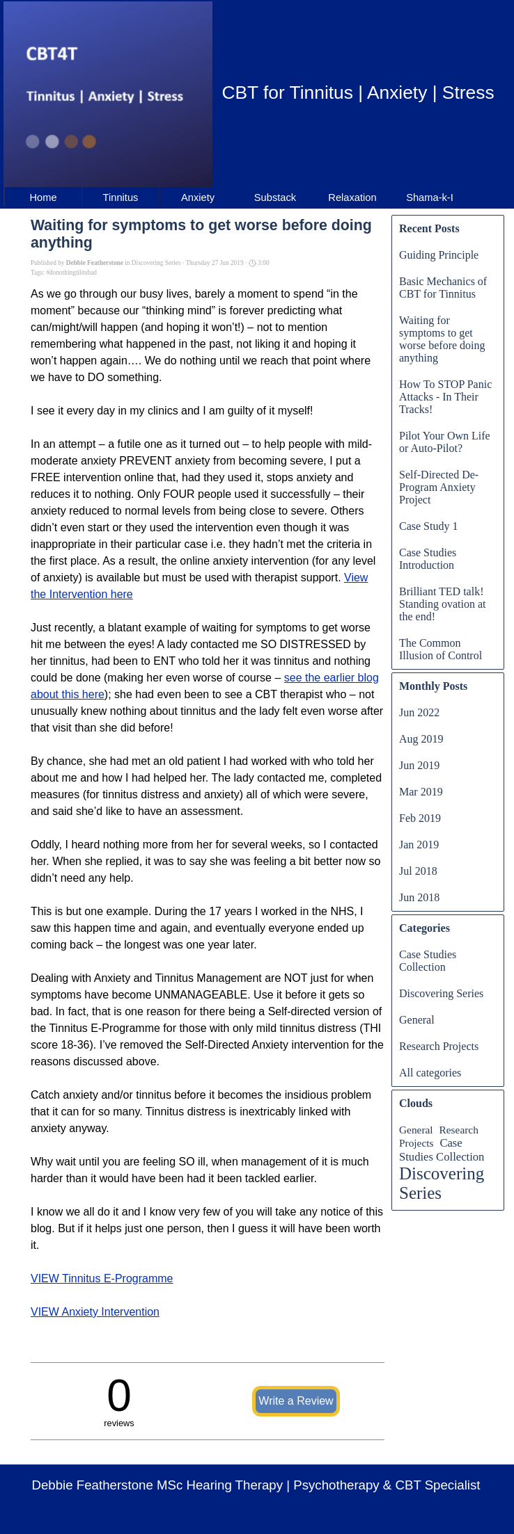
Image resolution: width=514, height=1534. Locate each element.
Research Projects (438, 1046)
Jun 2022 (419, 712)
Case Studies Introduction (427, 559)
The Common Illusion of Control (440, 649)
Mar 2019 (421, 792)
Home (42, 197)
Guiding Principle (438, 255)
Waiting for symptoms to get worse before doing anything (442, 339)
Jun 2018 (419, 897)
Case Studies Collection (427, 960)
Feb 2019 (420, 818)
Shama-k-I (429, 197)
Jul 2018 (418, 871)
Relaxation (352, 197)
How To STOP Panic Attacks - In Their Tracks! (445, 396)
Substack (275, 197)
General (417, 1020)
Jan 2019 (419, 844)
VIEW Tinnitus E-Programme (102, 1278)
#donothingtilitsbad (71, 272)
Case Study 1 (428, 526)
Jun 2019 (419, 765)
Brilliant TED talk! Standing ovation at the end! (442, 604)
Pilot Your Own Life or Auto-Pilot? (444, 442)
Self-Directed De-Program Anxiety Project (438, 487)
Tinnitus (121, 197)
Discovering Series (441, 993)
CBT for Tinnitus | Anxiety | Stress (357, 92)
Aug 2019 (421, 739)
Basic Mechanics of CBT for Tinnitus (443, 287)
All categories (430, 1073)
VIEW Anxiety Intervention (95, 1312)
